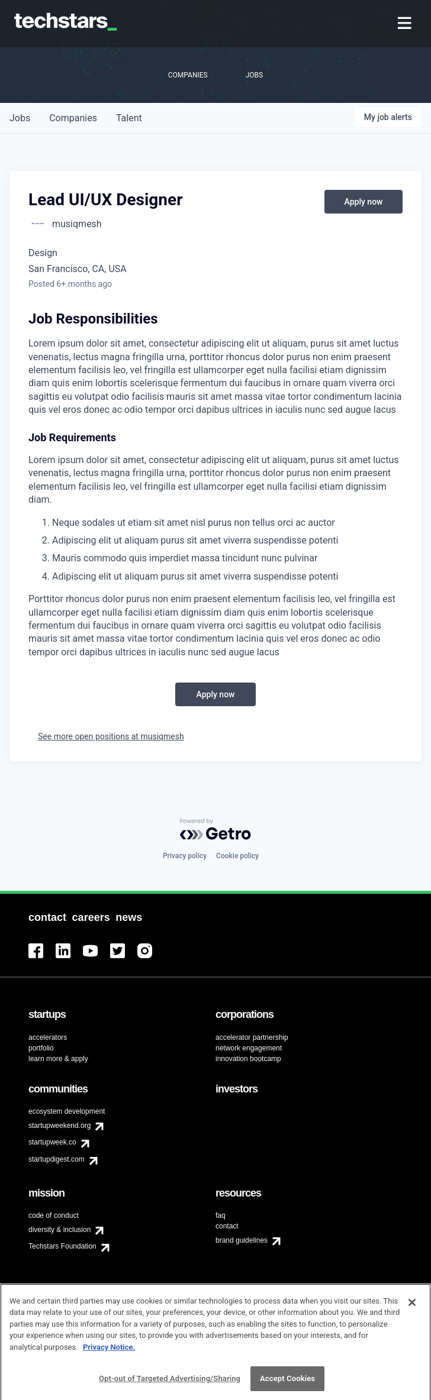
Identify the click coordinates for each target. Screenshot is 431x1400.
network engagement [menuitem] (249, 1048)
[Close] (412, 1307)
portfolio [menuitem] (41, 1048)
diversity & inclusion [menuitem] (59, 1230)
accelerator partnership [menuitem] (252, 1037)
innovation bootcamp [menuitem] (248, 1059)
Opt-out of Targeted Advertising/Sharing (169, 1383)
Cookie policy (237, 856)
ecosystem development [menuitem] (66, 1111)
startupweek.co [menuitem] (52, 1142)
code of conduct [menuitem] (53, 1215)
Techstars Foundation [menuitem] (62, 1246)
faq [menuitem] (221, 1215)
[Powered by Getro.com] (215, 829)
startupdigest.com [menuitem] (56, 1159)
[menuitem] (406, 24)
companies (73, 118)
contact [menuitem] (227, 1226)
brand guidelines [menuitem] (242, 1240)
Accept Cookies (287, 1383)
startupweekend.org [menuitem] (59, 1125)
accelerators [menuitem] (47, 1037)
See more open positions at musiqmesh (111, 736)
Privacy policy (185, 856)
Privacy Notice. (109, 1351)
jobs (19, 118)
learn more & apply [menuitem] (58, 1059)
